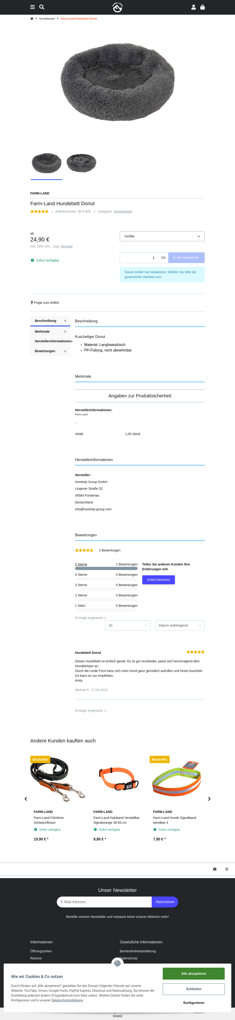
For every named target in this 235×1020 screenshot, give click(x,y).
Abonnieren (165, 902)
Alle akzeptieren (193, 974)
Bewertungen (50, 351)
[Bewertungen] (39, 211)
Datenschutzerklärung (67, 1000)
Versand (66, 246)
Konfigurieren (193, 1003)
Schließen (193, 989)
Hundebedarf (123, 211)
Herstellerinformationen (52, 341)
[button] (193, 7)
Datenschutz (129, 958)
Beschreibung (50, 321)
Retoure (36, 958)
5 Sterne (81, 564)
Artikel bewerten (158, 580)
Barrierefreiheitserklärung (138, 951)
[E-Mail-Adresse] (104, 902)
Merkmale (50, 331)
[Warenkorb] (202, 7)
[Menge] (139, 258)
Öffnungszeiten (41, 951)
